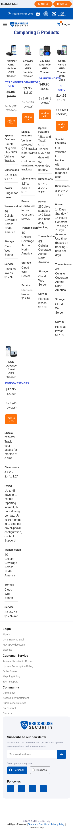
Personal (19, 770)
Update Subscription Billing (18, 666)
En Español (9, 708)
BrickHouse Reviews (14, 703)
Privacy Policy (57, 824)
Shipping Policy (11, 676)
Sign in (7, 634)
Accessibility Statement (16, 697)
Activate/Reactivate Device (18, 661)
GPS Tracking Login (14, 639)
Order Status (10, 671)
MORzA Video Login (14, 644)
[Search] (52, 24)
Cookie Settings (36, 827)
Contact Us (9, 692)
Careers (7, 713)
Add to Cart (11, 122)
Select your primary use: (19, 763)
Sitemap (7, 649)
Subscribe (61, 754)
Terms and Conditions (38, 824)
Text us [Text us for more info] (63, 4)
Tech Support (10, 681)
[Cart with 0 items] (58, 24)
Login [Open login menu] (66, 24)
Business (41, 770)
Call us (44, 4)
